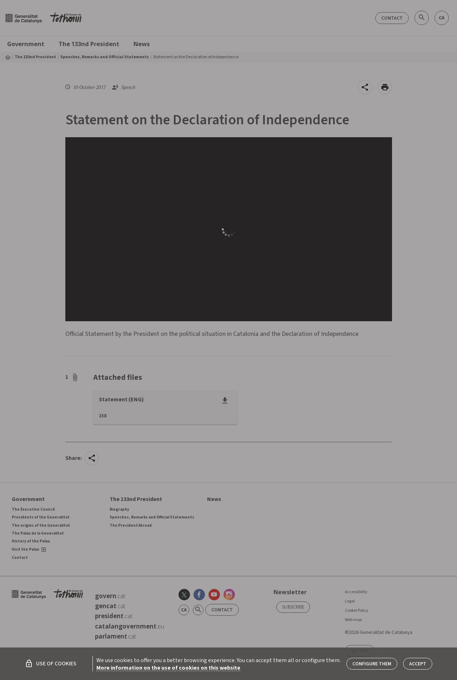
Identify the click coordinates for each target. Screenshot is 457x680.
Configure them (371, 663)
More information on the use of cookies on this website (168, 668)
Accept (417, 663)
